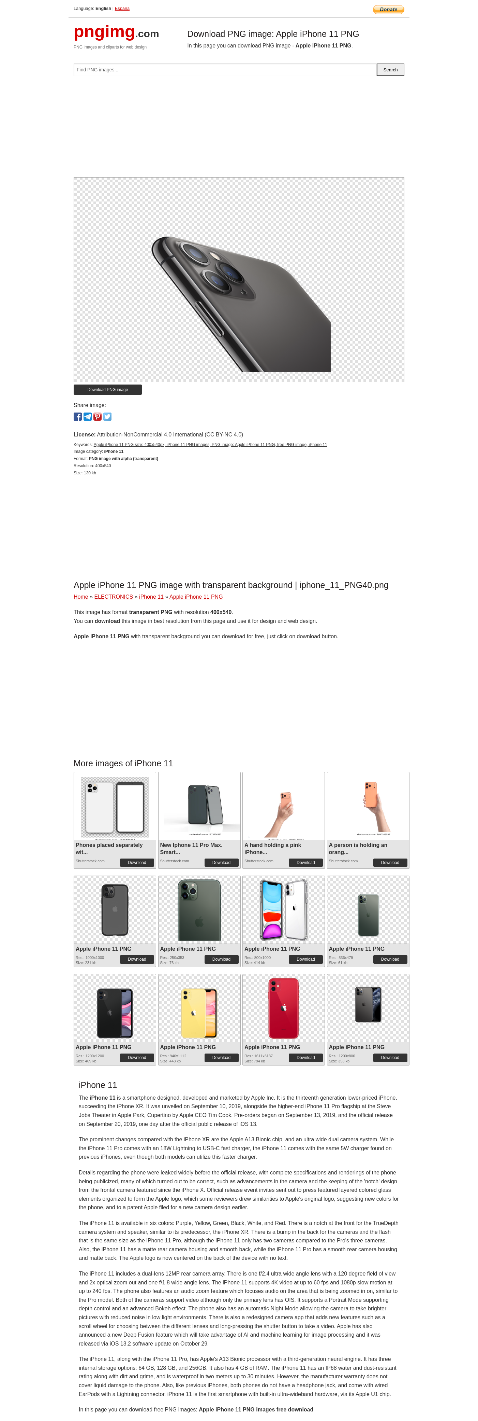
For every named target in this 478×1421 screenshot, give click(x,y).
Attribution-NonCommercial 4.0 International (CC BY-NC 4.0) (170, 434)
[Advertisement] (239, 129)
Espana (122, 8)
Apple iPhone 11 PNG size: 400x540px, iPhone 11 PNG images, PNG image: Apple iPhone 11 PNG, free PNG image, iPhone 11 (210, 444)
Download (137, 862)
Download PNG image (108, 389)
